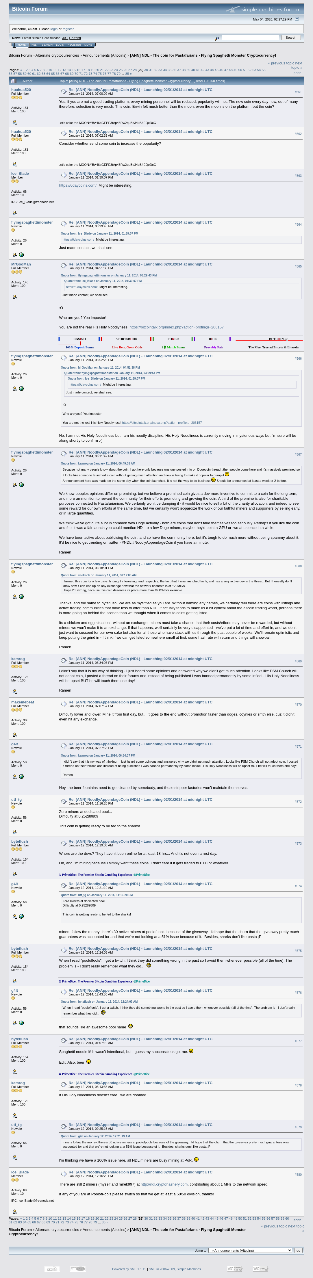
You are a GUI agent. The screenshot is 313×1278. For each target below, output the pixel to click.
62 (39, 73)
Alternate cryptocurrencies (57, 55)
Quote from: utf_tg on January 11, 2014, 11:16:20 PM (97, 895)
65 (53, 73)
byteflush (19, 841)
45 (216, 70)
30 (146, 70)
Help (35, 44)
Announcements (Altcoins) (105, 55)
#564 (298, 224)
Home (22, 44)
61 (34, 73)
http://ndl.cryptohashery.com (164, 1184)
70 (76, 73)
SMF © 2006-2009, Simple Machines (175, 1269)
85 (127, 73)
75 (100, 73)
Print (297, 73)
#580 (298, 1174)
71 (81, 73)
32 (156, 70)
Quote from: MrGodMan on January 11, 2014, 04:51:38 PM (100, 367)
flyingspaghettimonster (32, 222)
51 (245, 70)
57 (15, 73)
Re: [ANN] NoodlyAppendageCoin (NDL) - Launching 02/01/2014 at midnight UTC (140, 90)
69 (71, 73)
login (54, 29)
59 (25, 73)
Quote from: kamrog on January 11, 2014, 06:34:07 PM (98, 755)
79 (119, 73)
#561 (298, 92)
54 (259, 70)
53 (254, 70)
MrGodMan (21, 264)
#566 (298, 358)
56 (10, 73)
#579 (298, 1127)
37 (179, 70)
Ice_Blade (20, 173)
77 (109, 73)
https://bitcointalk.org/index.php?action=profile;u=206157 (176, 327)
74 (95, 73)
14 (69, 70)
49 (235, 70)
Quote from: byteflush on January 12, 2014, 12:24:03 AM (99, 1001)
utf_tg (16, 799)
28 (135, 70)
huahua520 (21, 90)
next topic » (296, 65)
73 (90, 73)
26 (125, 70)
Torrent (75, 38)
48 (231, 70)
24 (116, 70)
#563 (298, 175)
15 (74, 70)
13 (64, 70)
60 (29, 73)
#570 (298, 704)
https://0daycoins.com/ (77, 185)
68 (67, 73)
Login (60, 44)
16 (78, 70)
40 (193, 70)
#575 (298, 950)
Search (47, 44)
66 (58, 73)
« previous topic (281, 63)
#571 (298, 746)
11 (55, 70)
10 (50, 70)
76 (104, 73)
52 (249, 70)
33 (160, 70)
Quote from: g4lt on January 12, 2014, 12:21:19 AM (95, 1136)
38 (184, 70)
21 (102, 70)
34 (165, 70)
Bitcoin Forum (20, 55)
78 (114, 73)
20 (97, 70)
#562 (298, 133)
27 (130, 70)
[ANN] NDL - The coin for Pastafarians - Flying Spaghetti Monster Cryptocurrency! (203, 55)
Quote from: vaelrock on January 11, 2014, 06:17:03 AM (98, 575)
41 (198, 70)
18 (88, 70)
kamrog (18, 659)
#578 (298, 1085)
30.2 (65, 38)
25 (121, 70)
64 (48, 73)
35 (169, 70)
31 (151, 70)
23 (111, 70)
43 (207, 70)
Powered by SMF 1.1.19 (129, 1269)
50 (240, 70)
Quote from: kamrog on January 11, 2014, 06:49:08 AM (98, 463)
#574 (298, 886)
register (67, 29)
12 (60, 70)
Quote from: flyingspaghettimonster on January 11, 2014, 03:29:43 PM (109, 275)
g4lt (14, 744)
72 (86, 73)
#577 (298, 1041)
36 (174, 70)
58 (20, 73)
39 (188, 70)
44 (212, 70)
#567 (298, 454)
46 (221, 70)
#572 (298, 802)
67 (62, 73)
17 (83, 70)
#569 (298, 661)
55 (264, 70)
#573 (298, 844)
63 (43, 73)
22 (106, 70)
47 (226, 70)
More (88, 44)
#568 (298, 566)
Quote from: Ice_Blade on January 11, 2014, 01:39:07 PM (99, 233)
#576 (298, 992)
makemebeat (22, 702)
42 (202, 70)
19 (93, 70)
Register (74, 44)
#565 (298, 266)
